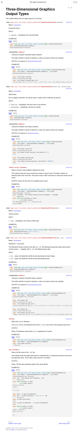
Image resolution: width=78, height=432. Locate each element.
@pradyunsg (20, 429)
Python (15, 41)
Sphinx (12, 429)
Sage (10, 41)
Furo (25, 429)
